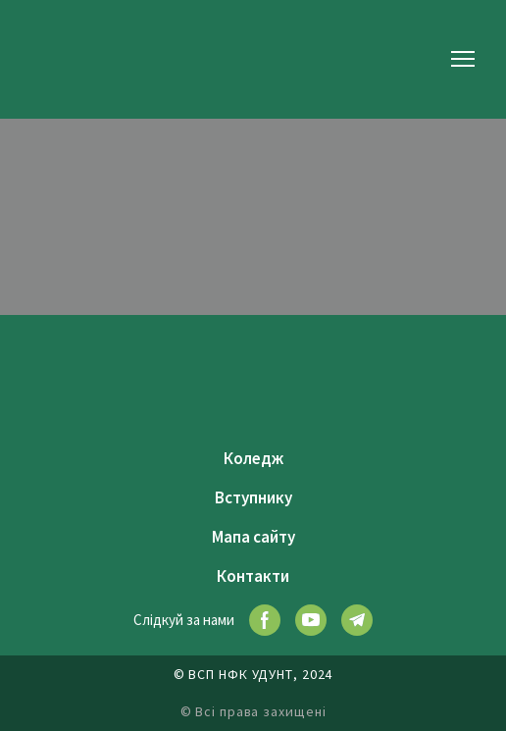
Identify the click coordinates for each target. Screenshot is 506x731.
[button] (264, 620)
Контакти (253, 576)
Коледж (253, 458)
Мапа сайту (253, 537)
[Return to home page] (64, 58)
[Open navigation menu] (462, 58)
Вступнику (253, 497)
